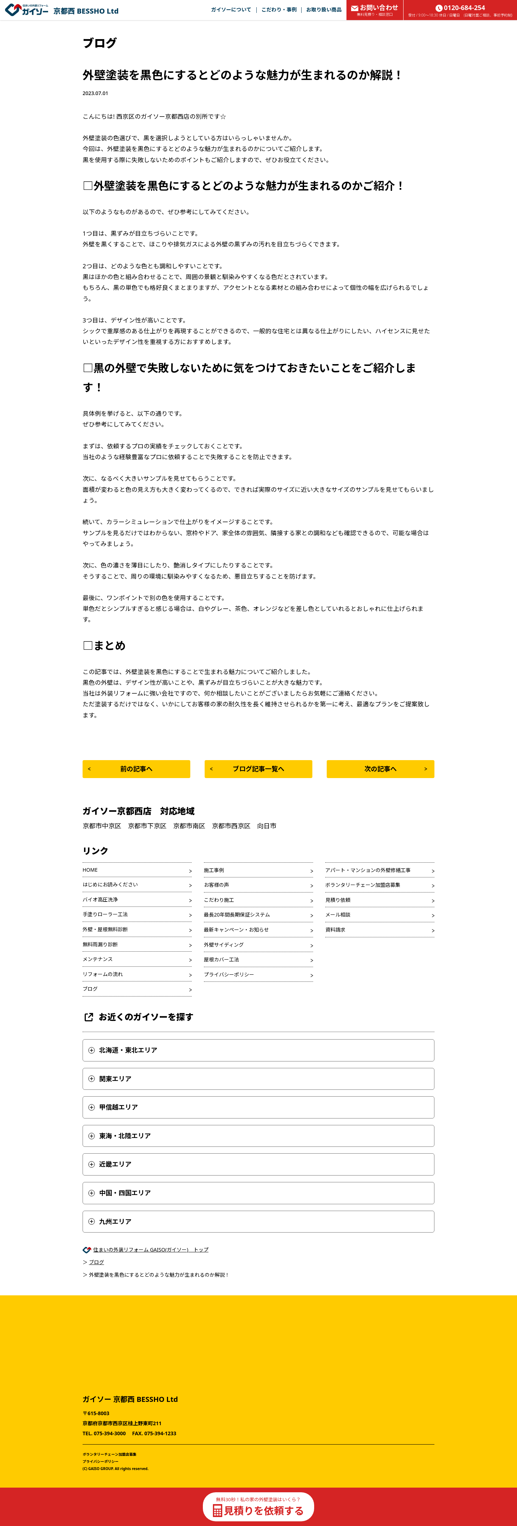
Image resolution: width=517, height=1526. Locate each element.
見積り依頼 (337, 899)
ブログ (90, 988)
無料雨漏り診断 (100, 944)
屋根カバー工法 (221, 959)
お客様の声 (216, 884)
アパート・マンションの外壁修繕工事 (368, 870)
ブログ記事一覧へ (247, 768)
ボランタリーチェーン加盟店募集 (362, 884)
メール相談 (337, 914)
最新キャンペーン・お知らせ (236, 929)
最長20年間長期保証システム (237, 914)
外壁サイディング (224, 944)
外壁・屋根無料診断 (105, 929)
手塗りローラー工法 (105, 914)
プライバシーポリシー (229, 974)
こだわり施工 (219, 899)
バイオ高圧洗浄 (100, 899)
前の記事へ (120, 768)
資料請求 (335, 929)
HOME (90, 869)
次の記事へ (395, 768)
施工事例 (214, 870)
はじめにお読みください (110, 884)
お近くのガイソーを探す (138, 1017)
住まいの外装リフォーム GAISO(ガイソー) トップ (151, 1249)
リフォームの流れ (103, 974)
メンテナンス (98, 959)
